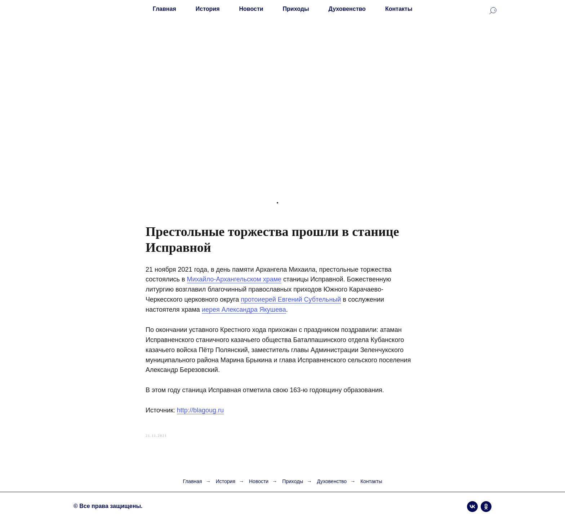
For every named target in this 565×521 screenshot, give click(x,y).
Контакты (398, 9)
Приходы (296, 9)
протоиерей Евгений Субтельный (291, 299)
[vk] (472, 506)
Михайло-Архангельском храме (234, 279)
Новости (251, 9)
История (208, 9)
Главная (164, 9)
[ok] (486, 506)
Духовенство (347, 9)
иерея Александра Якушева (244, 309)
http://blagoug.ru (200, 410)
